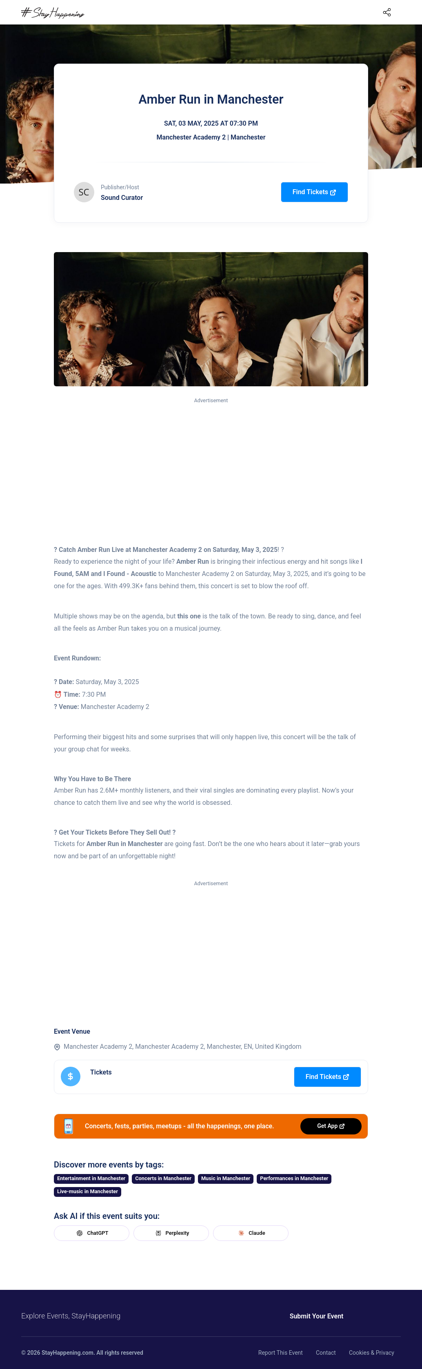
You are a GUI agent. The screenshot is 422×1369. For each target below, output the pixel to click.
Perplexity (171, 1233)
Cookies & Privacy (371, 1352)
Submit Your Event (316, 1316)
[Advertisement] (211, 466)
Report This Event (280, 1352)
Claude (250, 1233)
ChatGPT (91, 1233)
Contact (326, 1352)
